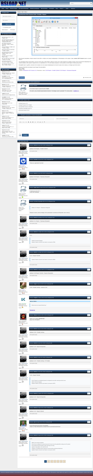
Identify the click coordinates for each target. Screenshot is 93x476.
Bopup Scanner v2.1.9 (24, 103)
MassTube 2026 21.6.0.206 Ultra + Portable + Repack (8, 50)
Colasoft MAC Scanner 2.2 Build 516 (26, 106)
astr (35, 422)
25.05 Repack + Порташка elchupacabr (68, 70)
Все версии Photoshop (23, 8)
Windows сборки (13, 8)
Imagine (35, 297)
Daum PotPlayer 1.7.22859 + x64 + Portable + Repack (8, 47)
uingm (35, 283)
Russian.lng (32, 310)
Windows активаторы (34, 8)
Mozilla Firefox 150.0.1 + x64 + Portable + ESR (8, 38)
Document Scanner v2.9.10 (24, 110)
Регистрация (12, 29)
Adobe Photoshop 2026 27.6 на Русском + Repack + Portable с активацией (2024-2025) (8, 40)
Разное (61, 8)
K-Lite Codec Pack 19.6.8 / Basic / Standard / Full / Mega (8, 59)
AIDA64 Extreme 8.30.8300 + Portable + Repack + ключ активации (7, 53)
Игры (57, 8)
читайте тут (76, 90)
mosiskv (35, 159)
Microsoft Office (44, 8)
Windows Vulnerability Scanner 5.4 (26, 108)
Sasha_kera (36, 187)
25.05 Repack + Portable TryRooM (52, 70)
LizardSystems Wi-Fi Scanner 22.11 (30, 70)
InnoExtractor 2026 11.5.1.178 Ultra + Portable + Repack (7, 64)
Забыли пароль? (5, 29)
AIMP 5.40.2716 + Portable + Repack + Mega (7, 56)
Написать (73, 8)
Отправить (25, 135)
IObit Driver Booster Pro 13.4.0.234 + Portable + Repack (7, 62)
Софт (3, 8)
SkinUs (35, 315)
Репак (7, 8)
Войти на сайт (8, 24)
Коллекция (51, 8)
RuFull (35, 145)
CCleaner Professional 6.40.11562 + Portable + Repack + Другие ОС (8, 44)
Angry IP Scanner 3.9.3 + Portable (26, 105)
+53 (21, 77)
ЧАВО (67, 8)
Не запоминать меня (7, 27)
